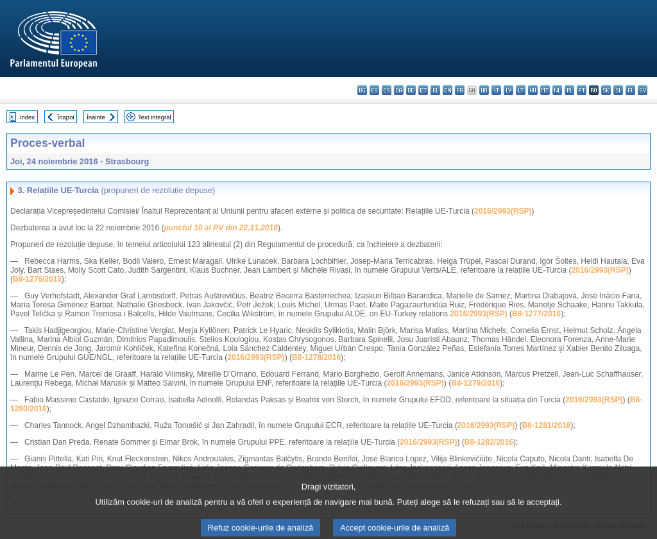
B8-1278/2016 (316, 357)
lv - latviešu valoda (508, 90)
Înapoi (66, 117)
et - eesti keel (423, 90)
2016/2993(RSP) (502, 211)
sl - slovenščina (618, 90)
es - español (374, 90)
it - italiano (496, 90)
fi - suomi (630, 90)
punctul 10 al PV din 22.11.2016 (220, 227)
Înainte (96, 117)
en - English (447, 90)
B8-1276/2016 (37, 279)
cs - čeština (386, 90)
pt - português (581, 90)
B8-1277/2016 (536, 313)
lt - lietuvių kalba (520, 90)
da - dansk (399, 90)
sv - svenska (642, 90)
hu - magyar (533, 90)
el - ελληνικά (435, 90)
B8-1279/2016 (475, 383)
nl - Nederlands (557, 90)
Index (27, 117)
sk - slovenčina (606, 90)
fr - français (460, 90)
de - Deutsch (411, 90)
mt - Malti (545, 90)
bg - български (362, 90)
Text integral (154, 117)
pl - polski (569, 90)
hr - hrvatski (484, 90)
